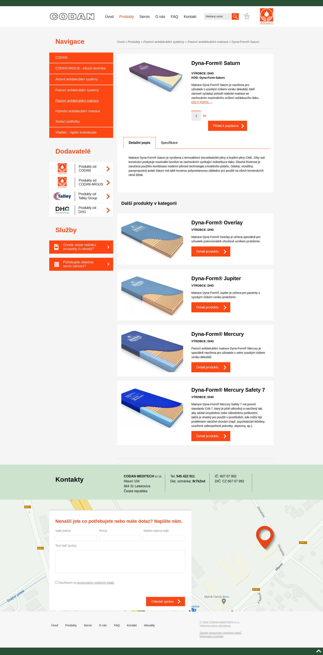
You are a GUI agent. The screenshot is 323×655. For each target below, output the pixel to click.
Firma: (120, 535)
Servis (144, 17)
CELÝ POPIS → (201, 102)
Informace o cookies (212, 636)
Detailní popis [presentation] (139, 142)
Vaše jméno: (76, 535)
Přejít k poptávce (258, 16)
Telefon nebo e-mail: (164, 535)
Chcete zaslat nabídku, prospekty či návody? (88, 246)
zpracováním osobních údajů (95, 582)
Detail (210, 251)
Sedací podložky (67, 121)
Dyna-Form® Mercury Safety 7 (228, 390)
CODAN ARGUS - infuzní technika (80, 68)
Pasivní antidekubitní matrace (77, 100)
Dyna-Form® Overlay (217, 222)
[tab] (139, 142)
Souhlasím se (84, 582)
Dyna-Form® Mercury (217, 334)
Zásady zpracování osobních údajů (220, 632)
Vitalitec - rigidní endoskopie (76, 132)
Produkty (126, 17)
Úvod (109, 17)
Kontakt (190, 17)
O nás (160, 17)
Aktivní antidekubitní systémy (76, 79)
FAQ (174, 17)
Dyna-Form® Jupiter (216, 278)
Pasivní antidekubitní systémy (77, 90)
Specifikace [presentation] (169, 142)
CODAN (61, 57)
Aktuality (149, 625)
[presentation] (86, 598)
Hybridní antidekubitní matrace (77, 111)
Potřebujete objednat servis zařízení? (88, 264)
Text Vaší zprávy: (120, 558)
